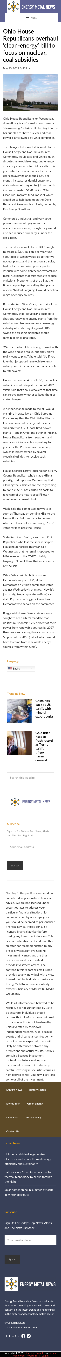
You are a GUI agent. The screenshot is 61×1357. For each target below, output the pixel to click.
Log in (45, 1355)
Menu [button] (34, 17)
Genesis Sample (35, 1352)
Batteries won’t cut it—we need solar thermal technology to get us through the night (28, 1176)
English (14, 669)
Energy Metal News (31, 6)
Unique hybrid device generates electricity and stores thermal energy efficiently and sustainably (28, 1159)
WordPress (33, 1355)
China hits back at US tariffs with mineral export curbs (44, 708)
